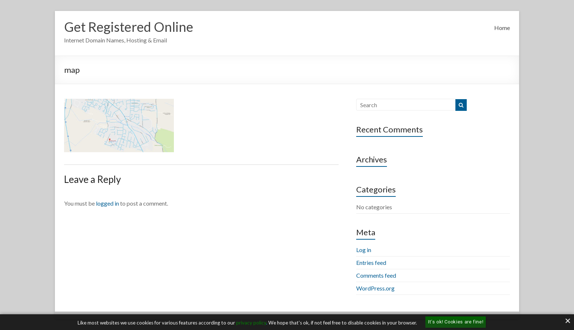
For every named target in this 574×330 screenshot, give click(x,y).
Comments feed (376, 275)
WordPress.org (375, 288)
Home (502, 27)
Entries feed (371, 262)
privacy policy (251, 323)
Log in (363, 249)
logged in (107, 203)
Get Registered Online (128, 27)
